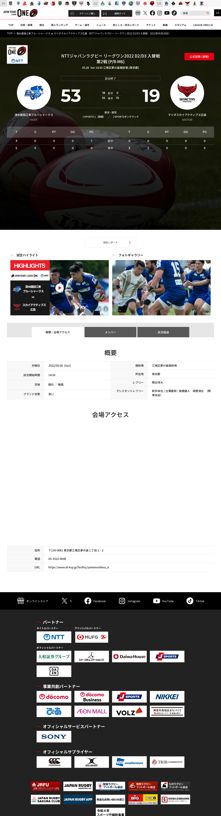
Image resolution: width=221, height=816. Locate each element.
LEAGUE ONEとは (203, 25)
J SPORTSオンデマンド (126, 116)
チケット (151, 25)
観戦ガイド (114, 13)
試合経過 (163, 332)
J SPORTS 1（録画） (93, 116)
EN (217, 13)
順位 (41, 25)
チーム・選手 (82, 25)
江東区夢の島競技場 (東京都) (121, 67)
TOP (10, 25)
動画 (165, 25)
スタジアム (180, 25)
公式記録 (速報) (199, 56)
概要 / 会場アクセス (58, 332)
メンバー (110, 332)
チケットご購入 (82, 13)
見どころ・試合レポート (126, 25)
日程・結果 (26, 25)
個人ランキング (59, 25)
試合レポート (110, 242)
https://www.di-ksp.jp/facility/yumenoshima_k (78, 567)
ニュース (101, 25)
